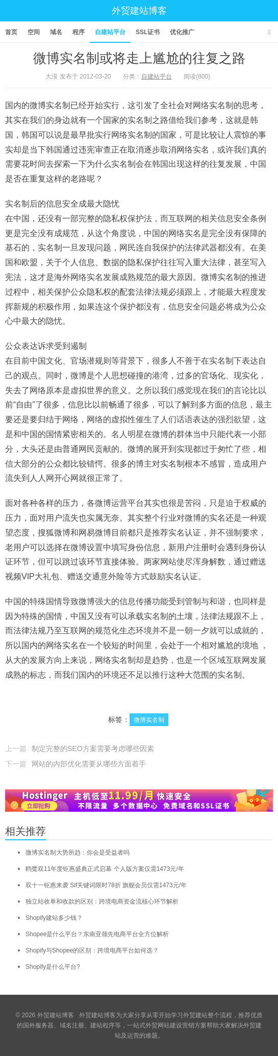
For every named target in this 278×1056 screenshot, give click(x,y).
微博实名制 (149, 720)
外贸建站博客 (139, 11)
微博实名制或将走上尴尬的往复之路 (139, 58)
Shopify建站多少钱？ (54, 917)
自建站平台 (110, 32)
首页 (11, 32)
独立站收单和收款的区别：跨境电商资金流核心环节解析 (102, 901)
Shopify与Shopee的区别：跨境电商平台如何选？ (92, 950)
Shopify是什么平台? (53, 966)
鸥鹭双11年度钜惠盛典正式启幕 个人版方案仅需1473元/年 (105, 868)
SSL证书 (148, 32)
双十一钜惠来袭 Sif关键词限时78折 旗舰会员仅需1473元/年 (106, 885)
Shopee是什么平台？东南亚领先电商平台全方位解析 (97, 934)
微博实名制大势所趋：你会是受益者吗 (78, 852)
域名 (56, 32)
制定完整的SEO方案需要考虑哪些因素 (93, 748)
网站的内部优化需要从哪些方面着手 (89, 764)
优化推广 (182, 32)
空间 (34, 32)
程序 (78, 32)
